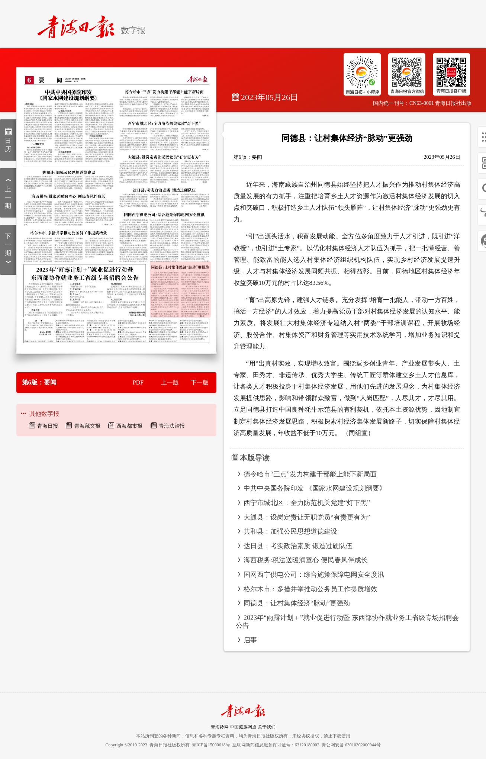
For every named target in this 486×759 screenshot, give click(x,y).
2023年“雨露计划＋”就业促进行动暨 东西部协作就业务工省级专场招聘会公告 (347, 622)
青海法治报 (172, 426)
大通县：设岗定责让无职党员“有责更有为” (307, 517)
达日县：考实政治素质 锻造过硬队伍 (298, 546)
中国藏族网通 (243, 727)
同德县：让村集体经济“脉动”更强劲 (297, 603)
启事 (250, 640)
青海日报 (47, 426)
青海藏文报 (87, 426)
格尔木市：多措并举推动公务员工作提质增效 (310, 589)
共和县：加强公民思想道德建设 (290, 531)
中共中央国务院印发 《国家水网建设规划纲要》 (315, 488)
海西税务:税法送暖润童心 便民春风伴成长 (306, 560)
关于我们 (267, 727)
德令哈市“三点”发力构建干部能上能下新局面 (310, 474)
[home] (79, 23)
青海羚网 (220, 727)
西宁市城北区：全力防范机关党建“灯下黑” (307, 502)
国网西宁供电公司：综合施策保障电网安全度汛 (314, 574)
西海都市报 (129, 426)
